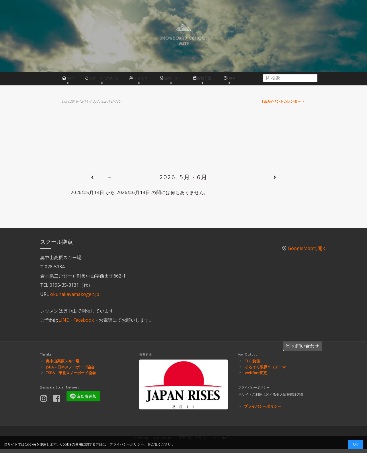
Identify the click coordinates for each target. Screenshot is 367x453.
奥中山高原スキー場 (62, 364)
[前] (92, 181)
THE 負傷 (252, 364)
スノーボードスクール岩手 (183, 36)
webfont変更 (256, 376)
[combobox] (303, 80)
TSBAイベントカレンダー (283, 105)
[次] (275, 181)
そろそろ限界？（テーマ (265, 370)
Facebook (83, 324)
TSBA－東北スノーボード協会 (71, 376)
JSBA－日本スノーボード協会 (70, 370)
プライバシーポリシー (262, 410)
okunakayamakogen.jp (74, 298)
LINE (63, 324)
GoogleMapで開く (307, 252)
